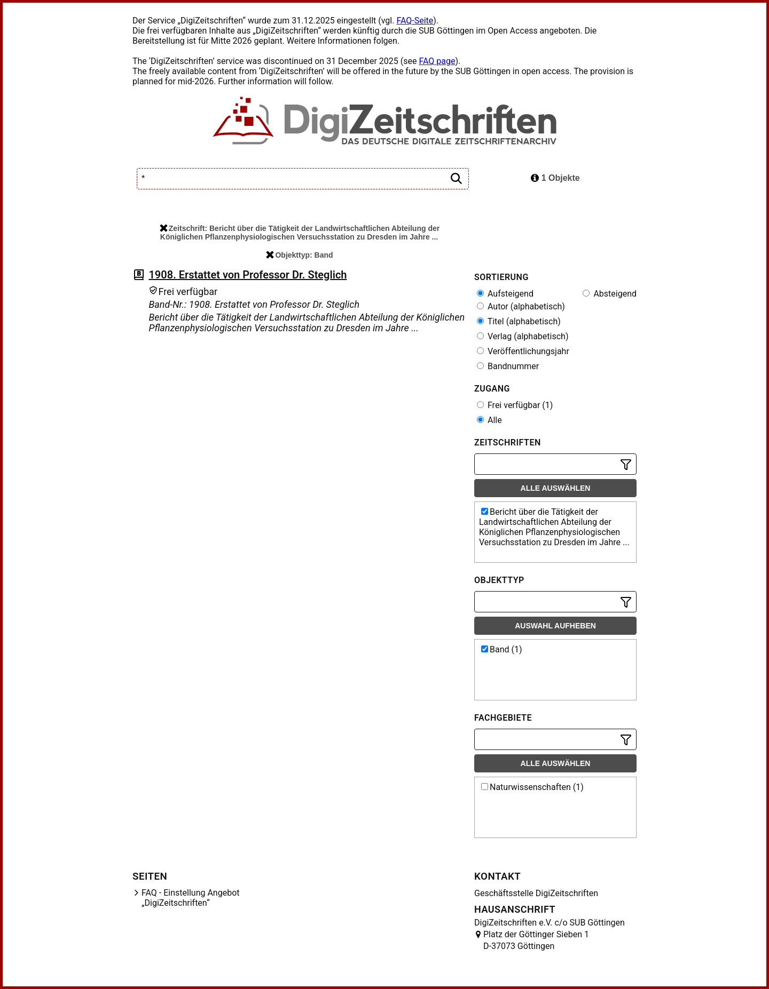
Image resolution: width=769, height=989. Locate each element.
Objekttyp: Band (299, 255)
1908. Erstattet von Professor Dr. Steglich (247, 274)
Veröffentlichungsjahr (523, 351)
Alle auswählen (556, 488)
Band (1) (501, 649)
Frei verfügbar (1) (515, 405)
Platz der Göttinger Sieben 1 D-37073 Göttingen (536, 940)
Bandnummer (508, 366)
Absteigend (610, 294)
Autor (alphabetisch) (521, 306)
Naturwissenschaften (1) (532, 787)
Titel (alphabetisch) (519, 321)
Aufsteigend (505, 294)
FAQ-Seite (414, 20)
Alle (489, 420)
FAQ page (437, 61)
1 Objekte (555, 177)
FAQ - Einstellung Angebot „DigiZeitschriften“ (191, 898)
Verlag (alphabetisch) (522, 336)
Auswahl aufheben (555, 625)
